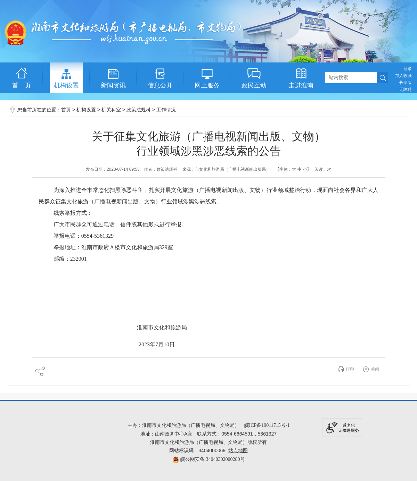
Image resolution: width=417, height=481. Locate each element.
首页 (66, 109)
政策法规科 (138, 109)
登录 (407, 68)
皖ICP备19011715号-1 (267, 425)
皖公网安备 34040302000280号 (208, 459)
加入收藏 (403, 75)
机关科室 (111, 109)
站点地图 (238, 450)
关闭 (375, 369)
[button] (405, 82)
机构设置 (86, 109)
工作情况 (166, 109)
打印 (350, 369)
